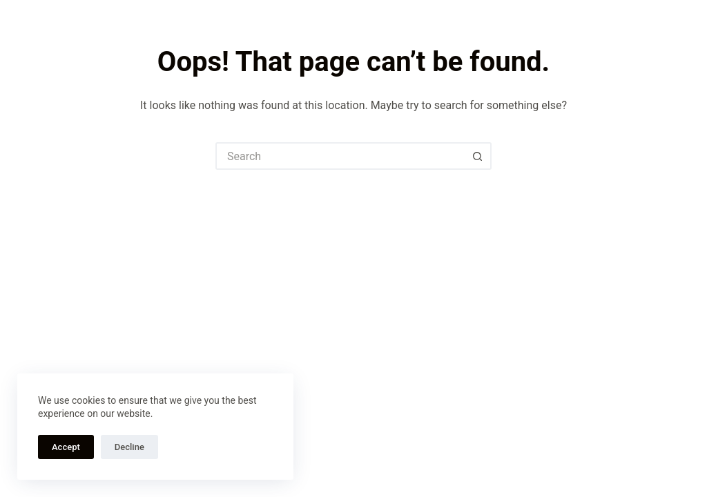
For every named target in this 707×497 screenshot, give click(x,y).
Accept (66, 447)
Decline (129, 447)
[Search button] (478, 156)
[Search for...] (339, 156)
